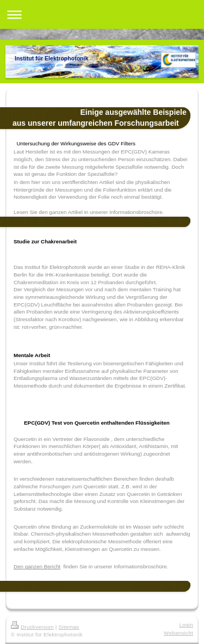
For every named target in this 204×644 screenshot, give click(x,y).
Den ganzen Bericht (37, 566)
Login (186, 625)
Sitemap (69, 627)
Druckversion (32, 627)
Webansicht (178, 633)
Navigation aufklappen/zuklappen (102, 14)
